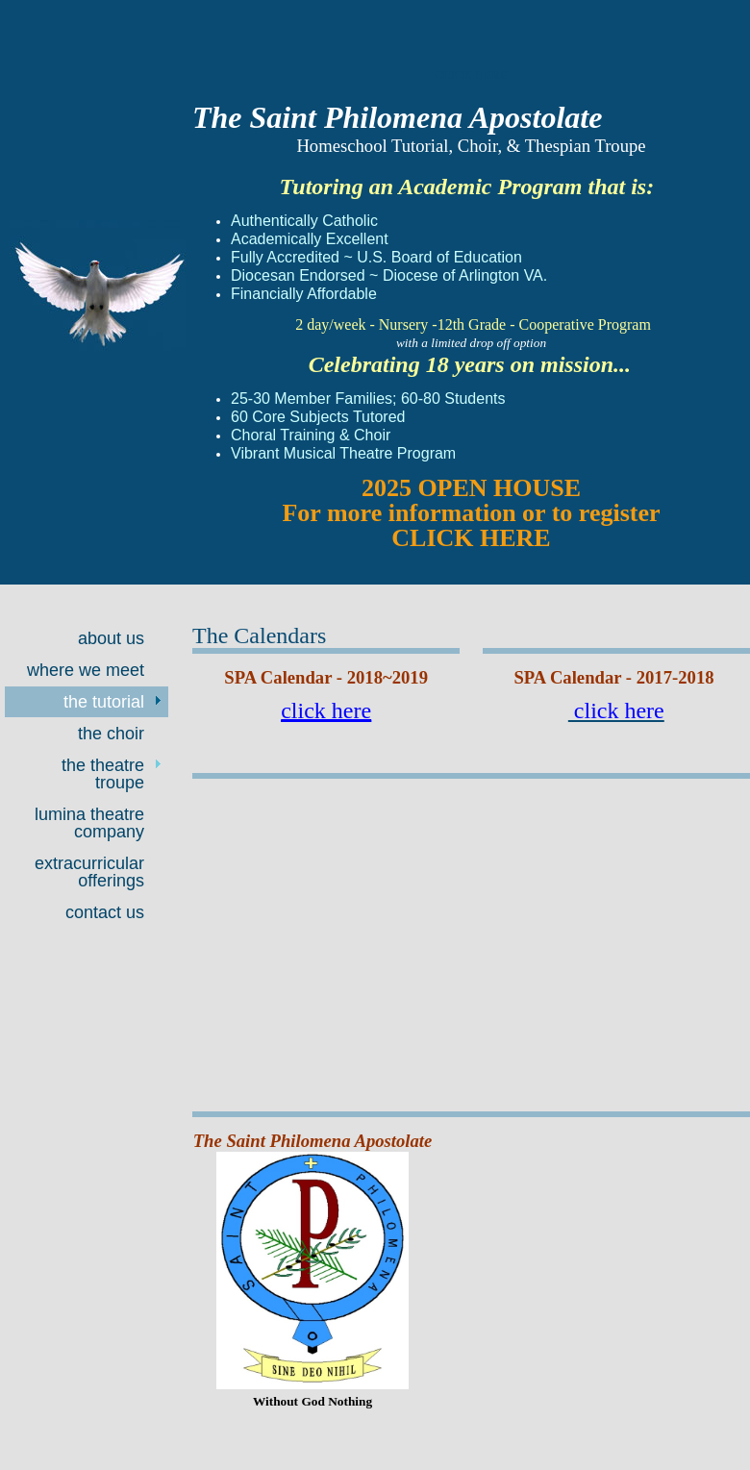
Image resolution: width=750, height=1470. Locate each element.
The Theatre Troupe (103, 774)
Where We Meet (85, 670)
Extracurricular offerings (89, 872)
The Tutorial (103, 701)
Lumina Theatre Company (89, 823)
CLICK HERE (471, 74)
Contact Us (104, 912)
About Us (111, 638)
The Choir (111, 733)
